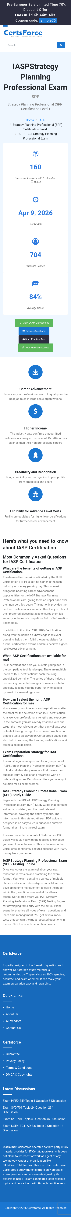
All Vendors (12, 1021)
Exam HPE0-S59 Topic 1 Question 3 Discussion (34, 1101)
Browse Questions (34, 331)
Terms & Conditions (17, 1068)
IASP (42, 120)
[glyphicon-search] (61, 45)
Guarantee (11, 1054)
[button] (35, 26)
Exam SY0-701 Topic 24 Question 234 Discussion (28, 1110)
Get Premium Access (35, 347)
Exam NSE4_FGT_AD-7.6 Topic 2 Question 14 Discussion (33, 1128)
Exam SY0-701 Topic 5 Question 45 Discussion (34, 1119)
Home (30, 120)
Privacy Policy (14, 1061)
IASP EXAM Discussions (34, 322)
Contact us (12, 1028)
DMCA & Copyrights (17, 1074)
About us (10, 1014)
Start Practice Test (34, 339)
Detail (35, 182)
